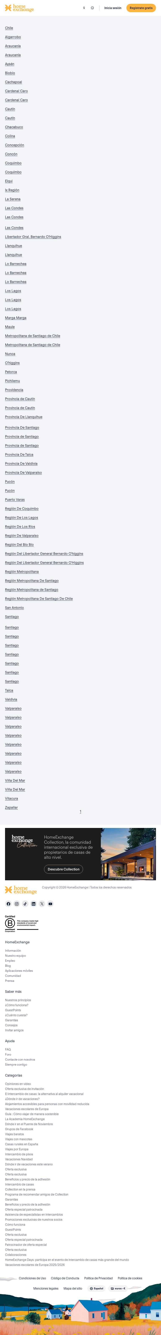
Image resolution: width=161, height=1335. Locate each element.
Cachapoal (13, 82)
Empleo (10, 960)
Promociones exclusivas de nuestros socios (33, 1219)
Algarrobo (13, 37)
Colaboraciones (15, 1254)
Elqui (9, 181)
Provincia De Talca (19, 455)
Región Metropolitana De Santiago (32, 581)
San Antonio (14, 608)
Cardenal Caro (16, 91)
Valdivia (11, 699)
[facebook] (8, 903)
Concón (11, 154)
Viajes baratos (14, 1134)
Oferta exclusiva (16, 1169)
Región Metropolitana (22, 572)
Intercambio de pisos (19, 1154)
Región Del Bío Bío (19, 545)
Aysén (9, 64)
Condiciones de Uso (32, 1278)
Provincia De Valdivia (21, 464)
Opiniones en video (18, 1084)
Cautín (10, 109)
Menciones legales (45, 1288)
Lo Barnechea (15, 264)
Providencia (14, 390)
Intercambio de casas (19, 1184)
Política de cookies (130, 1278)
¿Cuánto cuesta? (16, 1015)
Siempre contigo (16, 1064)
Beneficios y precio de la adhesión (27, 1179)
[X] (42, 903)
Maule (10, 327)
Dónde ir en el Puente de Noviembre (29, 1124)
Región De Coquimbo (22, 509)
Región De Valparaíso (22, 536)
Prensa (9, 981)
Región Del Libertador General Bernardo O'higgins (44, 554)
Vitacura (11, 798)
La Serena (13, 199)
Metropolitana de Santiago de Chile (32, 336)
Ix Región (12, 190)
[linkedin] (33, 903)
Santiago (12, 617)
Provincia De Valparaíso (23, 473)
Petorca (11, 372)
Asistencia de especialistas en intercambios (34, 1214)
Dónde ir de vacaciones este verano (29, 1164)
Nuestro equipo (15, 955)
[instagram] (16, 903)
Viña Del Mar (15, 780)
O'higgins (12, 363)
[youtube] (50, 903)
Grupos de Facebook (19, 1129)
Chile (9, 28)
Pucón (10, 482)
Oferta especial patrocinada (24, 1209)
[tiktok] (25, 903)
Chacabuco (14, 127)
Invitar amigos (14, 1030)
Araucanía (13, 46)
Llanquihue (13, 246)
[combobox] (96, 1288)
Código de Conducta (65, 1278)
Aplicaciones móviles (19, 970)
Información (13, 950)
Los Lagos (13, 291)
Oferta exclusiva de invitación (24, 1089)
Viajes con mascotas (18, 1139)
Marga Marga (15, 318)
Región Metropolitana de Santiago (31, 590)
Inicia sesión (112, 8)
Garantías (11, 1020)
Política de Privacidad (98, 1278)
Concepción (14, 145)
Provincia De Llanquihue (23, 417)
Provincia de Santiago (22, 437)
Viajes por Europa (17, 1149)
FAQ (8, 1049)
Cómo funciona (15, 1224)
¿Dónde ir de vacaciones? (22, 1099)
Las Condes (14, 208)
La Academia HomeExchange (25, 1119)
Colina (10, 136)
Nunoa (10, 354)
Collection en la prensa (20, 1189)
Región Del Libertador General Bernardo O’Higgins (44, 563)
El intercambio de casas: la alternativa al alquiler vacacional (44, 1094)
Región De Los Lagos (21, 518)
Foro (8, 1054)
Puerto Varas (15, 500)
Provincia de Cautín (20, 399)
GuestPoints (13, 1010)
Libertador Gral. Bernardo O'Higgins (33, 237)
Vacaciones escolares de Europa (27, 1109)
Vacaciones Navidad (19, 1159)
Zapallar (11, 808)
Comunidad (13, 975)
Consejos (11, 1025)
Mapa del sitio (73, 1288)
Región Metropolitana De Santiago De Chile (39, 599)
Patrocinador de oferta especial (26, 1244)
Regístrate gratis (141, 8)
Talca (9, 690)
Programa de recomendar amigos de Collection (36, 1194)
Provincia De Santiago (22, 428)
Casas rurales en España (21, 1144)
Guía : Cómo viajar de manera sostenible (32, 1114)
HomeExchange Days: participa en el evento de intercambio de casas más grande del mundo (67, 1259)
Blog (8, 965)
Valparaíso (13, 708)
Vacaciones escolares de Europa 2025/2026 (35, 1265)
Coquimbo (13, 163)
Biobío (10, 73)
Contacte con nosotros (20, 1059)
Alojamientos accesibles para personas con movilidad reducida (47, 1104)
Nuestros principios (18, 1000)
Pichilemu (12, 381)
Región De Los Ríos (20, 527)
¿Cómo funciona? (16, 1005)
